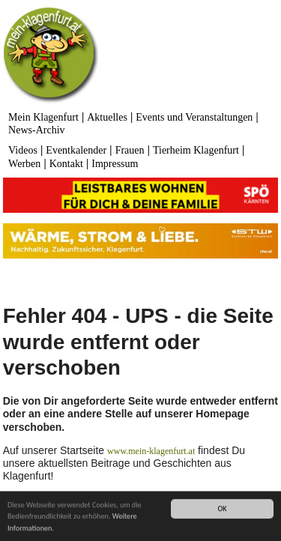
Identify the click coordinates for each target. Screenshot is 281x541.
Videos (22, 150)
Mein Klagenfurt (43, 117)
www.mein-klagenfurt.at (151, 451)
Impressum (114, 163)
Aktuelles (107, 117)
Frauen (130, 150)
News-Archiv (36, 130)
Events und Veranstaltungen (194, 117)
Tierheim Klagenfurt (196, 150)
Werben (24, 163)
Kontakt (66, 163)
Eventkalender (76, 150)
